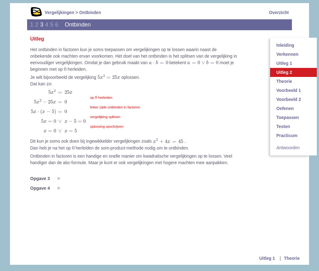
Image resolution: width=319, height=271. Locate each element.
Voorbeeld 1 (288, 90)
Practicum (287, 135)
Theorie (284, 81)
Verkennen (287, 54)
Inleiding (285, 45)
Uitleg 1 (284, 63)
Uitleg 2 (284, 72)
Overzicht (279, 12)
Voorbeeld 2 (288, 99)
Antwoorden (288, 147)
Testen (283, 126)
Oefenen (285, 108)
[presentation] (158, 62)
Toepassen (287, 117)
